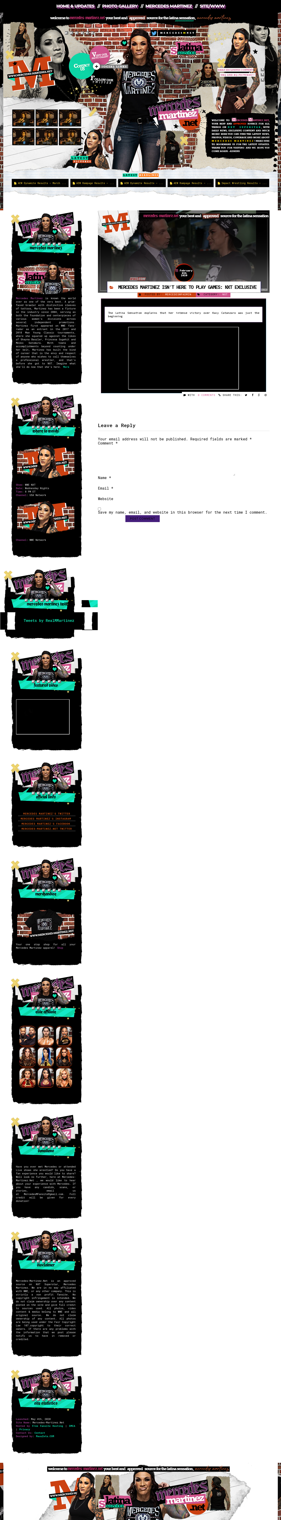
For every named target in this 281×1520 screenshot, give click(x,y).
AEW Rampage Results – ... (93, 183)
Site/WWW (212, 6)
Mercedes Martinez (168, 6)
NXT (225, 294)
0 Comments (206, 395)
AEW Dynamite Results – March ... (40, 183)
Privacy (24, 1429)
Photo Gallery (120, 6)
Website (105, 504)
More (66, 366)
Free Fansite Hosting (47, 1426)
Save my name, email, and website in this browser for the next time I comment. (182, 518)
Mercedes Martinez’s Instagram (47, 818)
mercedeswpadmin (178, 294)
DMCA (72, 1426)
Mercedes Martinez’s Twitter (46, 813)
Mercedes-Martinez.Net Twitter (47, 828)
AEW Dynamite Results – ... (142, 183)
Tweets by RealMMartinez (49, 620)
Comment (108, 443)
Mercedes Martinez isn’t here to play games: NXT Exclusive (187, 287)
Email (105, 494)
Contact (40, 1432)
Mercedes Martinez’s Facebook (47, 823)
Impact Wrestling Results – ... (242, 183)
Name (104, 483)
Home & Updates (75, 6)
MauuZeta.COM (45, 1436)
